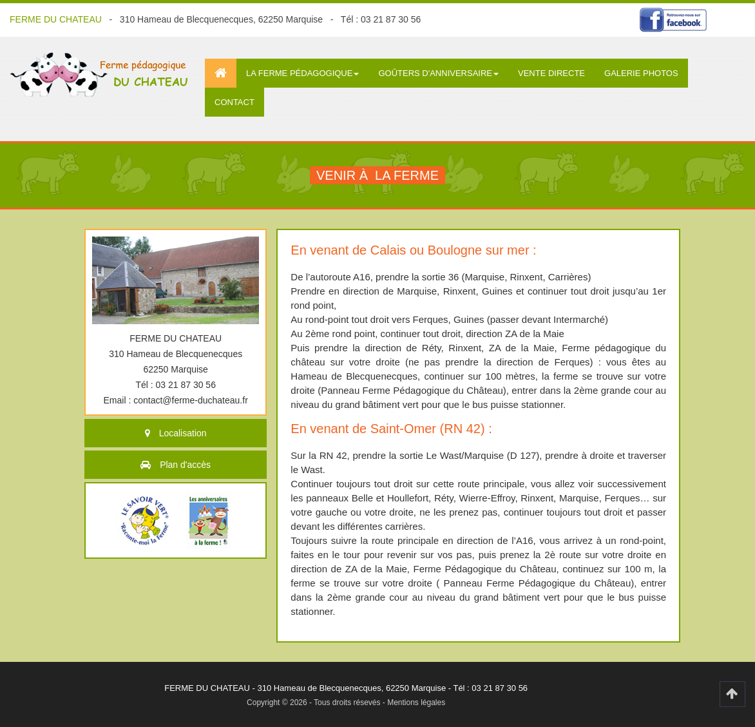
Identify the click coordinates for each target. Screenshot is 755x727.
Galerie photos (641, 73)
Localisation (183, 433)
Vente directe (551, 73)
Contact (234, 102)
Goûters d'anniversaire (438, 73)
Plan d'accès (185, 465)
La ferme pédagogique (302, 73)
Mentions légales (416, 702)
